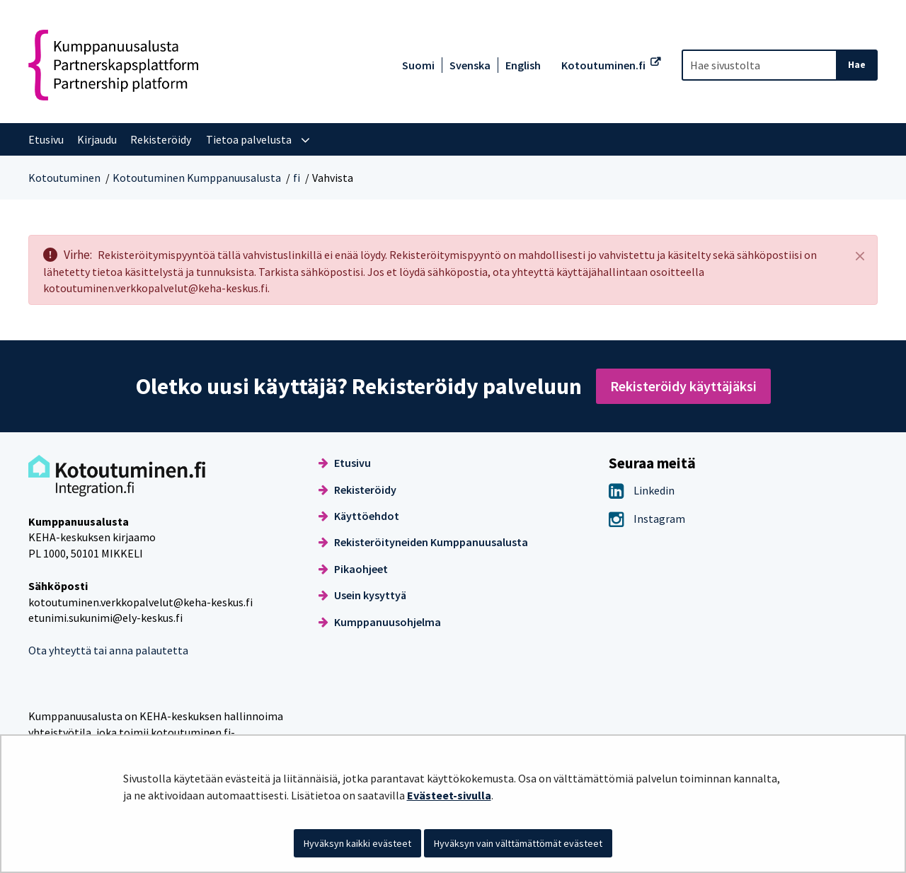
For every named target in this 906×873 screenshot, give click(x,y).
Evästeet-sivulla (449, 795)
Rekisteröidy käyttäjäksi (683, 386)
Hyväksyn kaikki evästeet (357, 843)
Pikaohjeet (353, 569)
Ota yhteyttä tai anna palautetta (108, 650)
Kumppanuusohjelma (380, 622)
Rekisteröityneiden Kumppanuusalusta (423, 542)
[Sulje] (860, 255)
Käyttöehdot (359, 516)
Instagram (647, 518)
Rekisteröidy (357, 489)
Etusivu (345, 463)
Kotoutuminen (64, 177)
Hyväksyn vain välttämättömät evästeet (518, 843)
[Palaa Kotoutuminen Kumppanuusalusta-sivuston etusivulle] (113, 65)
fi (296, 177)
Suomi (418, 65)
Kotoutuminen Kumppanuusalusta (197, 177)
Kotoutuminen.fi (603, 65)
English (523, 65)
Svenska (470, 65)
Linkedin (642, 490)
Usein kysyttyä (362, 595)
